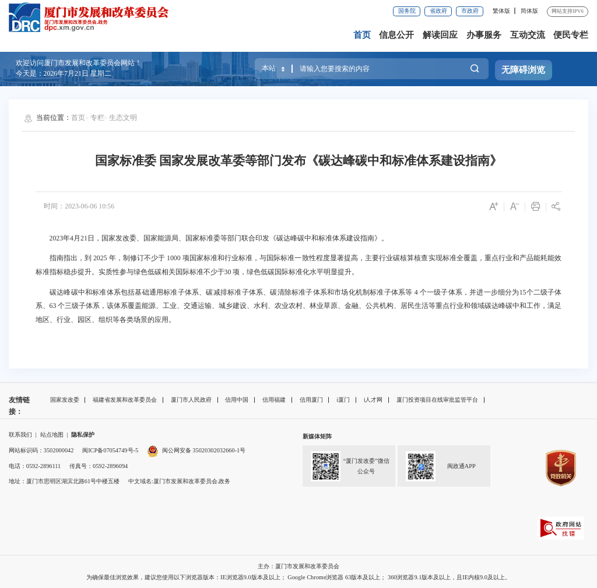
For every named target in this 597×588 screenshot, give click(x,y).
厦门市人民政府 (191, 399)
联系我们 (20, 434)
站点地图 (52, 434)
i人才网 (373, 399)
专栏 (97, 118)
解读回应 (440, 35)
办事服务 (483, 35)
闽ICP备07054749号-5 (110, 450)
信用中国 (236, 399)
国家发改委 (64, 399)
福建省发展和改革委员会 (125, 399)
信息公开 (396, 35)
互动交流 (527, 35)
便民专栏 (570, 35)
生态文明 (123, 118)
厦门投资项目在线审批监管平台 (437, 399)
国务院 (407, 11)
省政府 (438, 11)
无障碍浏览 (523, 70)
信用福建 (274, 399)
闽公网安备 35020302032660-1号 (203, 450)
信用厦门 (311, 399)
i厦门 (343, 399)
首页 (362, 35)
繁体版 (501, 11)
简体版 (529, 11)
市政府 (470, 11)
